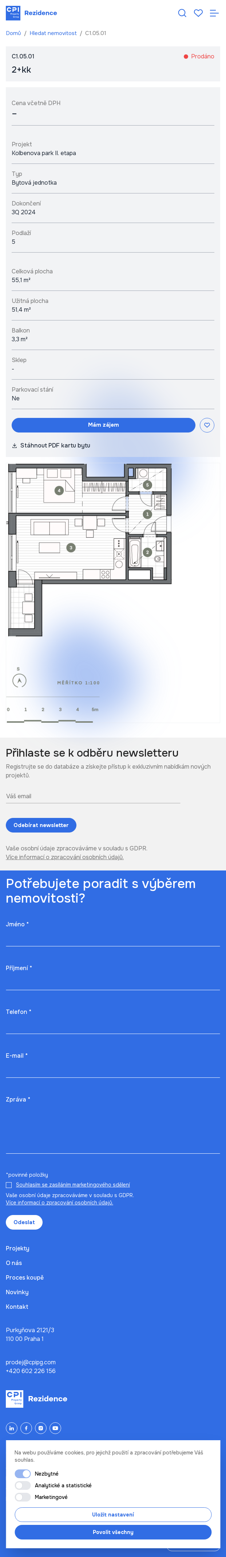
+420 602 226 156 (31, 1371)
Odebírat (41, 825)
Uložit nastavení (113, 1514)
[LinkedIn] (11, 1428)
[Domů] (31, 13)
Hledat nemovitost (53, 33)
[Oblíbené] (198, 13)
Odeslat (24, 1222)
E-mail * (17, 1056)
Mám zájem (103, 424)
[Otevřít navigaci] (214, 13)
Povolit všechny (113, 1532)
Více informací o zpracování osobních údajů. (65, 857)
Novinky (17, 1292)
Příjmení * (19, 968)
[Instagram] (41, 1428)
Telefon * (18, 1012)
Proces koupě (25, 1277)
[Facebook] (26, 1428)
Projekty (17, 1248)
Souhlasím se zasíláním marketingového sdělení (73, 1184)
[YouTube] (55, 1428)
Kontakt (17, 1307)
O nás (14, 1263)
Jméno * (17, 924)
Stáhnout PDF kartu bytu (51, 445)
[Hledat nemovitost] (182, 13)
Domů (14, 33)
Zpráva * (18, 1099)
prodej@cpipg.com (31, 1362)
